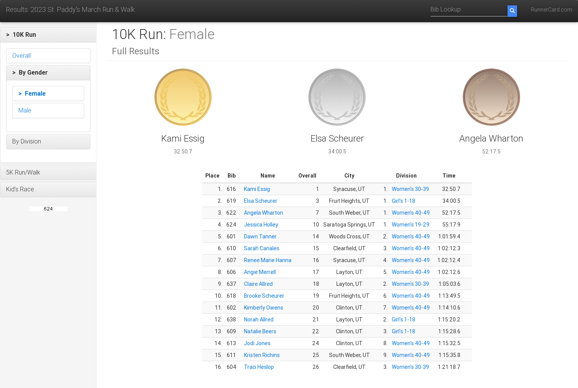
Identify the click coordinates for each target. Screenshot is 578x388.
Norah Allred (258, 319)
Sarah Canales (261, 248)
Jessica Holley (261, 224)
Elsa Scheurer (260, 200)
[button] (48, 35)
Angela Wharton (263, 212)
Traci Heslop (259, 367)
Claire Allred (258, 283)
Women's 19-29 (410, 224)
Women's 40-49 (411, 212)
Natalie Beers (260, 331)
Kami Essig (257, 189)
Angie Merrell (260, 272)
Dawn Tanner (260, 236)
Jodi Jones (257, 343)
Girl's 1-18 (403, 200)
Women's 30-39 (410, 189)
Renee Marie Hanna (267, 260)
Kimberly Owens (263, 307)
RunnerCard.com (551, 9)
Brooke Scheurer (264, 295)
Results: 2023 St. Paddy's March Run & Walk (70, 9)
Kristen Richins (262, 355)
